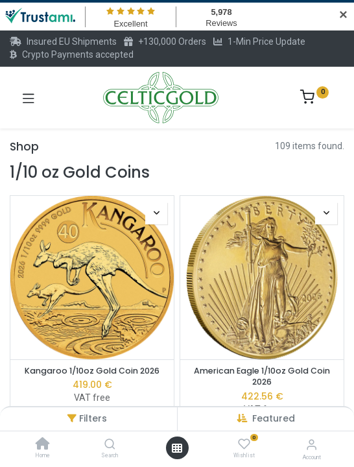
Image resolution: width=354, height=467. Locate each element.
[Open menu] (177, 448)
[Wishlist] (244, 444)
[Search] (110, 445)
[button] (273, 418)
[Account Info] (311, 444)
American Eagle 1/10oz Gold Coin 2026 (262, 376)
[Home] (43, 445)
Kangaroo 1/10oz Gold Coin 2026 (92, 370)
